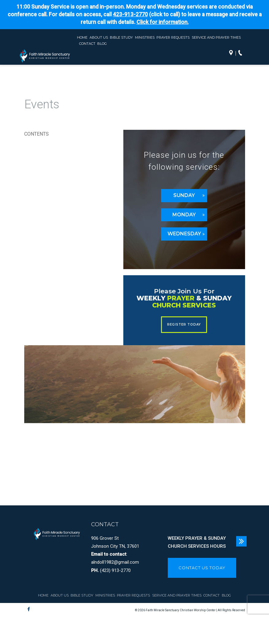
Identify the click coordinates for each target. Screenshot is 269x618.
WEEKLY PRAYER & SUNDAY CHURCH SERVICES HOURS (197, 542)
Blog (102, 43)
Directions (232, 53)
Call (241, 53)
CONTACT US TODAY (202, 567)
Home (82, 37)
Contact (87, 43)
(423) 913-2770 (115, 570)
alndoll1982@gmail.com (115, 562)
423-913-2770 (130, 14)
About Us (99, 37)
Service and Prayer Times (216, 37)
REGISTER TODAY (184, 324)
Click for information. (162, 22)
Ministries (145, 37)
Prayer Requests (173, 37)
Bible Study (121, 37)
